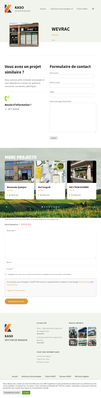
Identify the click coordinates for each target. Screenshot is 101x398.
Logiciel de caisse (43, 359)
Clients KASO (82, 9)
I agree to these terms (16, 290)
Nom (8, 262)
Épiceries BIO (13, 195)
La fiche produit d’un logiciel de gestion (49, 338)
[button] (6, 207)
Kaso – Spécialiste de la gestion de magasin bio (49, 329)
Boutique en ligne (43, 362)
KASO (19, 7)
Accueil (43, 9)
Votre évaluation (12, 224)
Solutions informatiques (60, 9)
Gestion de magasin (44, 356)
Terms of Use (12, 285)
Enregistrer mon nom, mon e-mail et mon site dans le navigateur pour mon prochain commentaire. (39, 274)
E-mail (9, 269)
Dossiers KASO (65, 376)
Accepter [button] (26, 393)
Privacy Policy (84, 282)
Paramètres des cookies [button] (11, 393)
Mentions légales (82, 376)
